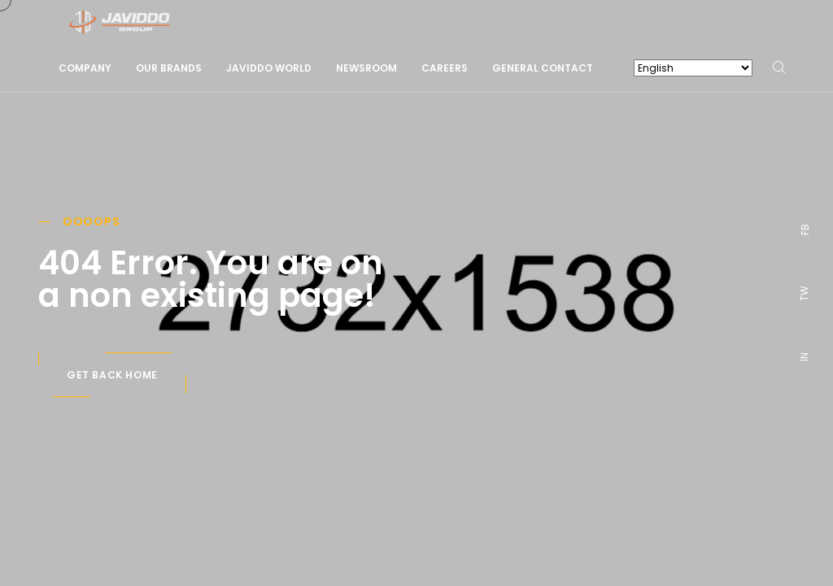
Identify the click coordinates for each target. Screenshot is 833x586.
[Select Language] (693, 68)
